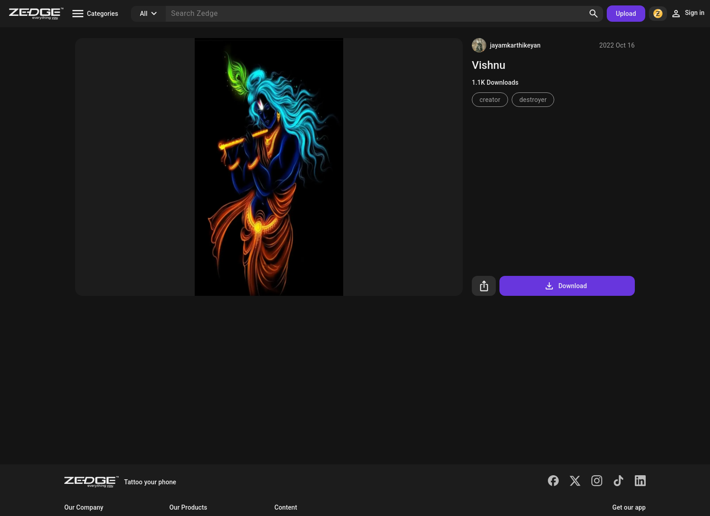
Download (565, 285)
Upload (626, 13)
